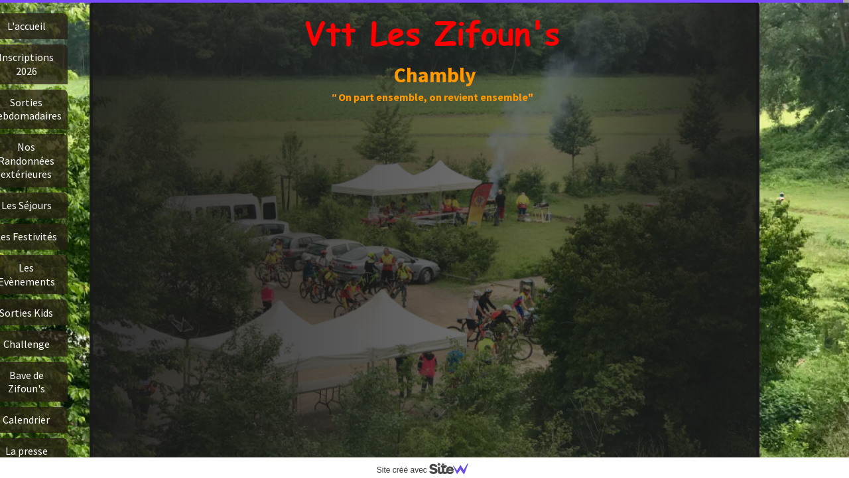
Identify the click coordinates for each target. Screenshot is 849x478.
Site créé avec (428, 470)
